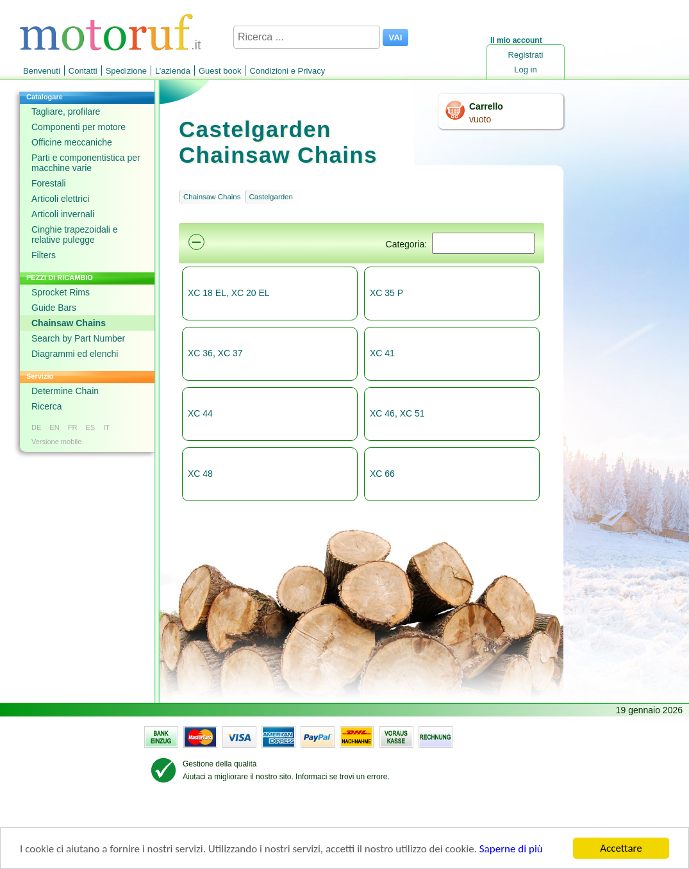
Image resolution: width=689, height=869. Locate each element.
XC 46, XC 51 (397, 413)
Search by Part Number (78, 338)
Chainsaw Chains (68, 323)
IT (106, 427)
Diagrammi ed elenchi (74, 354)
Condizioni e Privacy (287, 71)
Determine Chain (65, 391)
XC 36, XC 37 (215, 353)
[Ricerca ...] (306, 37)
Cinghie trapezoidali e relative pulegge (74, 234)
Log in (525, 69)
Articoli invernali (62, 214)
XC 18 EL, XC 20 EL (229, 293)
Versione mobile (56, 441)
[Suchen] (483, 243)
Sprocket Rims (60, 292)
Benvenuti (41, 71)
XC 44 (200, 413)
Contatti (83, 71)
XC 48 (200, 473)
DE (36, 427)
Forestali (48, 183)
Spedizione (126, 71)
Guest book (220, 71)
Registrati (526, 55)
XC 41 (382, 353)
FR (73, 427)
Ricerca (46, 406)
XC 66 (382, 473)
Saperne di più (511, 849)
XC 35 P (386, 293)
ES (90, 427)
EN (54, 427)
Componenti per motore (78, 127)
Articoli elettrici (60, 199)
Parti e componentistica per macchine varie (85, 163)
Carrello (486, 106)
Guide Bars (53, 307)
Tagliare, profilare (65, 111)
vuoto (480, 119)
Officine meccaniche (71, 142)
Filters (43, 255)
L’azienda (172, 71)
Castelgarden (271, 197)
